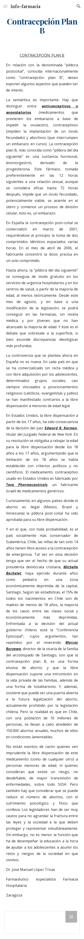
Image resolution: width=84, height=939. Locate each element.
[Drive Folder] (42, 922)
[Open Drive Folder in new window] (71, 917)
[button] (5, 6)
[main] (42, 26)
